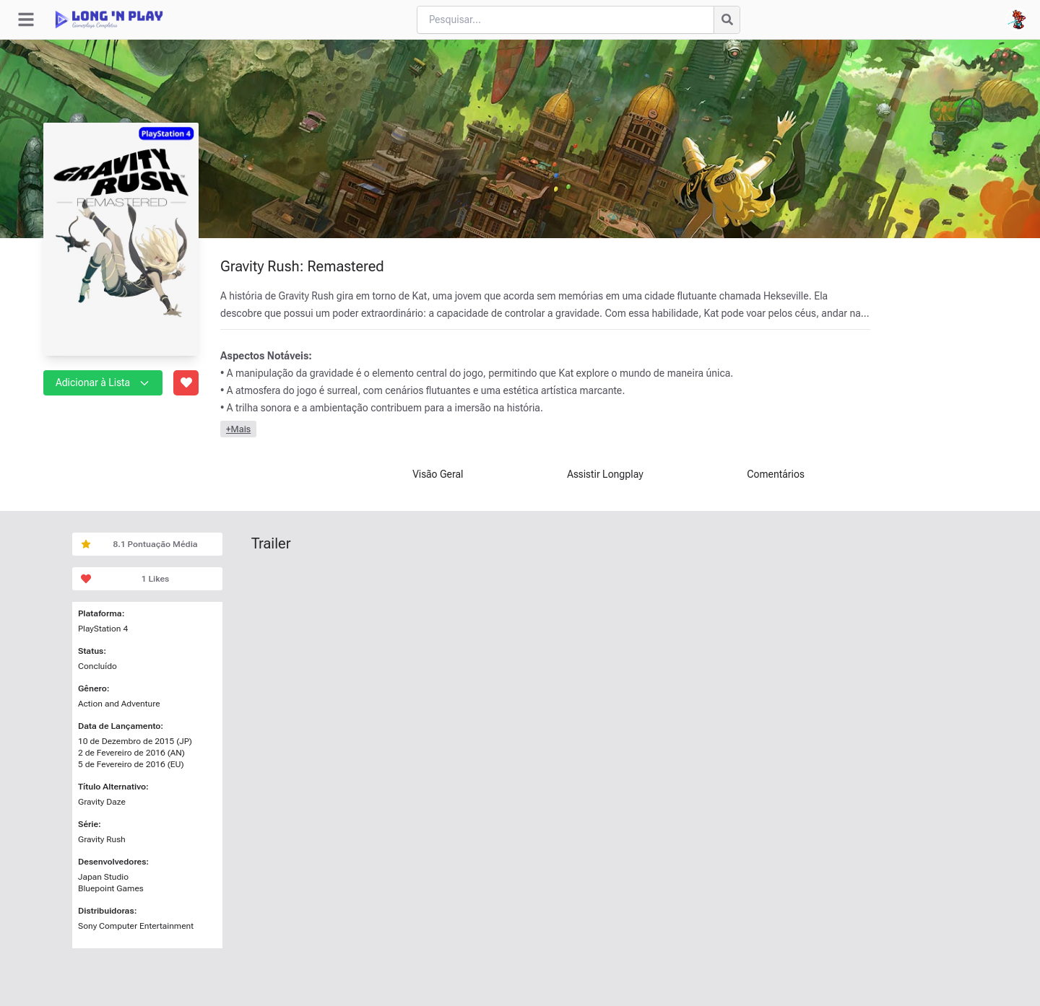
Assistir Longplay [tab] (605, 474)
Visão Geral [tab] (437, 474)
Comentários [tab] (776, 474)
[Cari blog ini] (565, 19)
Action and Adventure (119, 704)
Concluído (97, 666)
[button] (144, 382)
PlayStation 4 (103, 629)
